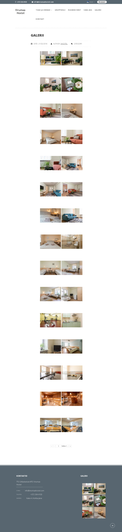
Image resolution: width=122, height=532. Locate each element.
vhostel (64, 44)
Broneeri (102, 2)
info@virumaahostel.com (34, 491)
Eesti (90, 2)
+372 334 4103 (36, 494)
